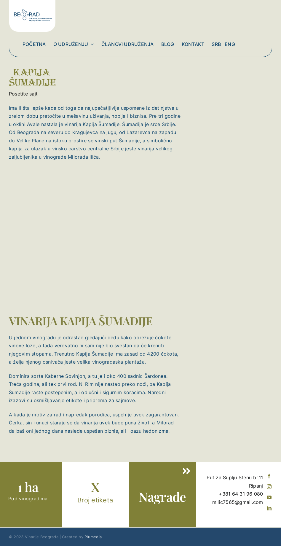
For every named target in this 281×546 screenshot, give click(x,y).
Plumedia (93, 536)
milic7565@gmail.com (237, 502)
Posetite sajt (23, 94)
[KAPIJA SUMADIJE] (33, 59)
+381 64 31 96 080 (241, 494)
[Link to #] (186, 471)
